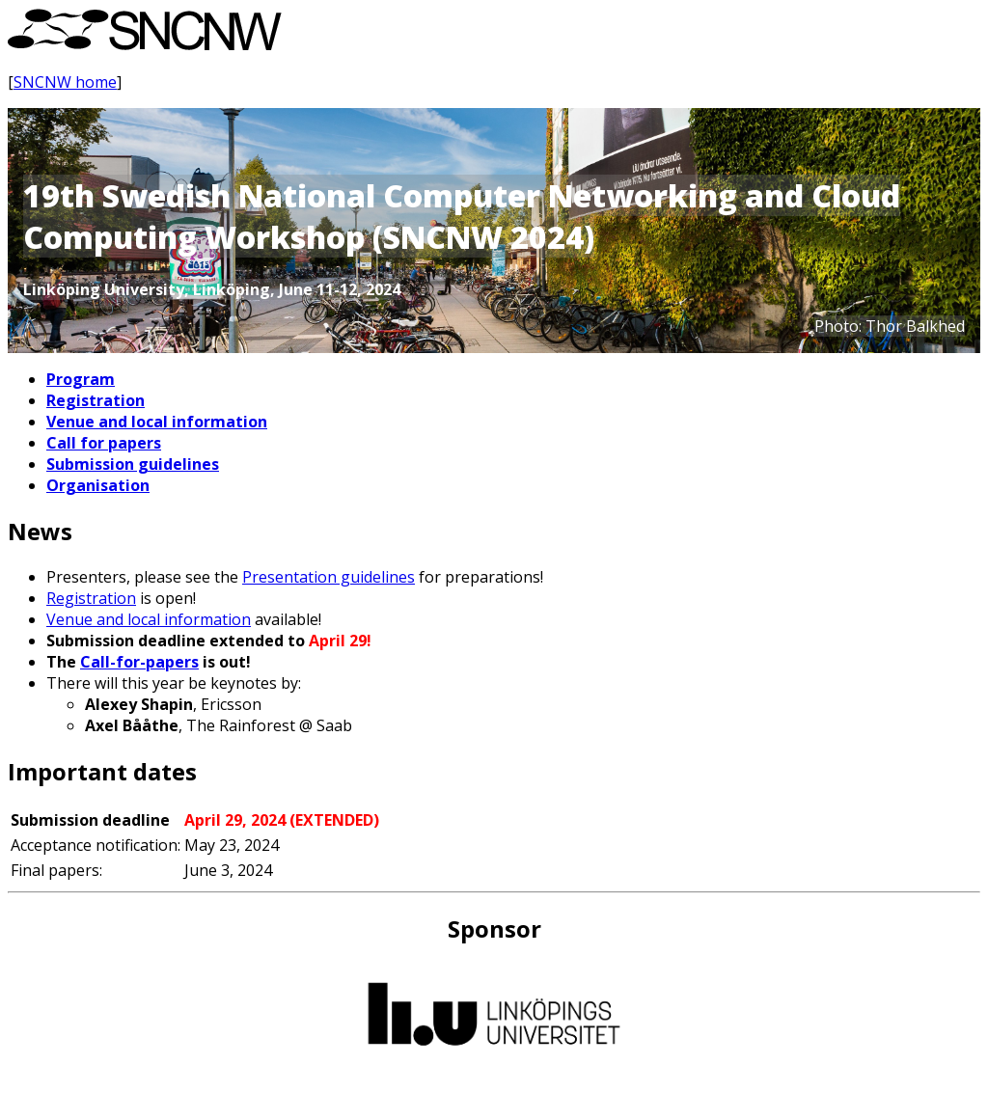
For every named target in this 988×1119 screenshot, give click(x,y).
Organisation (98, 485)
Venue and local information (156, 421)
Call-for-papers (139, 661)
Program (80, 379)
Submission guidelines (132, 464)
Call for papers (103, 442)
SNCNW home (65, 82)
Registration (95, 400)
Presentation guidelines (328, 576)
